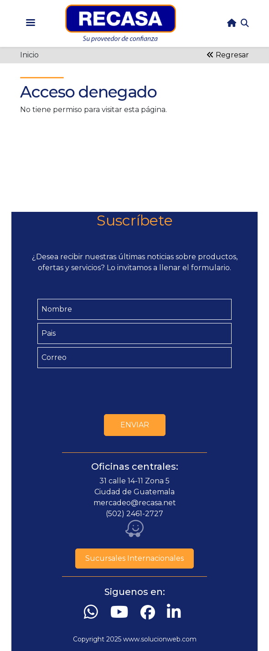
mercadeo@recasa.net (134, 502)
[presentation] (134, 389)
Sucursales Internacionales (134, 558)
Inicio (29, 55)
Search (245, 23)
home (231, 23)
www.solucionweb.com (160, 639)
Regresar (228, 55)
